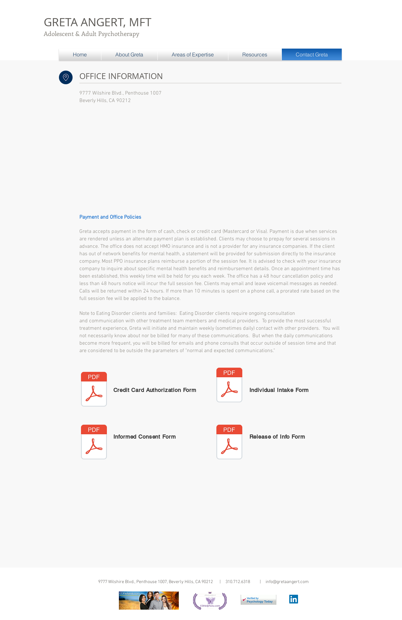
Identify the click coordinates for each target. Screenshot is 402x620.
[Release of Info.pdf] (229, 442)
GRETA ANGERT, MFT (97, 21)
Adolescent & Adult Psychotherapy (91, 33)
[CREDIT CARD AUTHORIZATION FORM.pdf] (94, 390)
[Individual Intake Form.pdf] (229, 385)
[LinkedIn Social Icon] (293, 599)
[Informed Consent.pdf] (94, 442)
